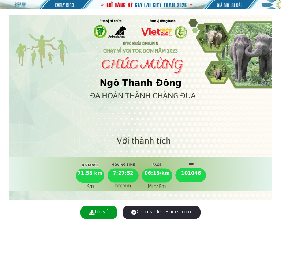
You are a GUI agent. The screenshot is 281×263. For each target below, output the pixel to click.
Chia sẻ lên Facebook (161, 212)
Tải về (99, 212)
